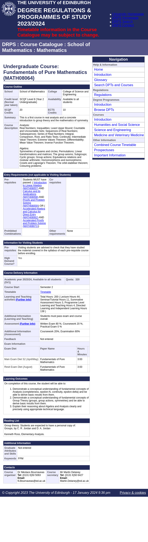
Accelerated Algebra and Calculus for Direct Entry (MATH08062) (34, 213)
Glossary (100, 80)
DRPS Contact (123, 25)
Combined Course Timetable (115, 145)
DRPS (9, 44)
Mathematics (52, 50)
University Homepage (128, 14)
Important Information (110, 155)
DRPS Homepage (125, 18)
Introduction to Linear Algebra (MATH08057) (35, 185)
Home (98, 69)
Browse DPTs (104, 110)
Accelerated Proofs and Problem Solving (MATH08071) (34, 223)
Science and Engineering (112, 130)
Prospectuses (104, 150)
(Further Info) (23, 299)
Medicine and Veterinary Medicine (119, 135)
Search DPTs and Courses (113, 85)
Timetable (45, 292)
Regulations (103, 95)
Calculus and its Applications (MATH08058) (31, 194)
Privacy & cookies (133, 492)
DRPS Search (122, 21)
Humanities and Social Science (117, 124)
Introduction (103, 74)
